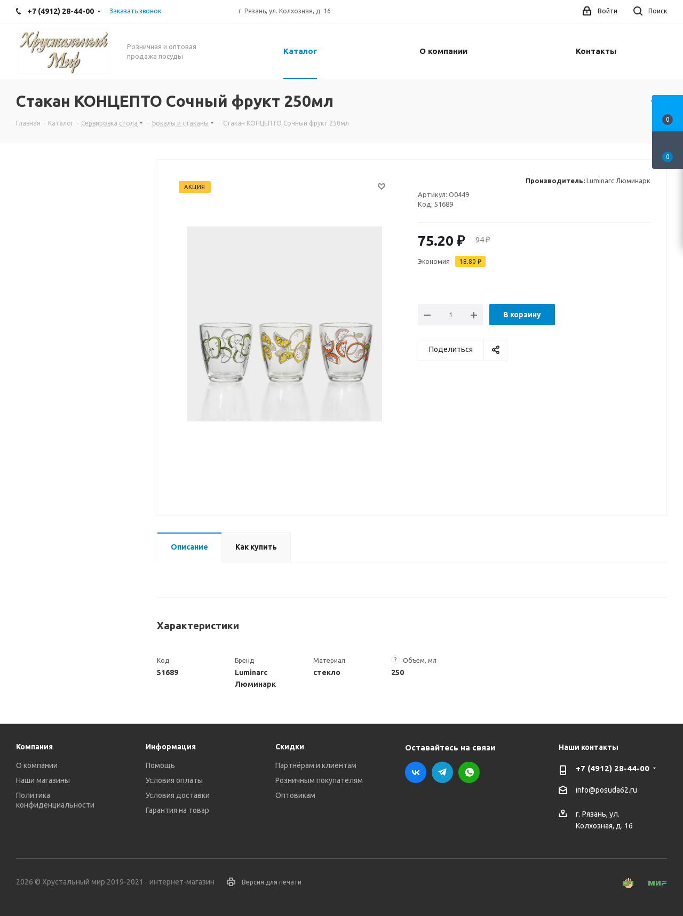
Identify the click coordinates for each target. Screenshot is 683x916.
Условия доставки (178, 795)
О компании (37, 765)
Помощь (160, 765)
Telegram (442, 772)
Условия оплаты (174, 780)
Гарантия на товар (177, 810)
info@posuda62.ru (606, 790)
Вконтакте (415, 772)
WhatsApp (469, 772)
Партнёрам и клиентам (315, 765)
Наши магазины (43, 780)
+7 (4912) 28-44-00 (612, 768)
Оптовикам (295, 795)
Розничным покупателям (319, 780)
